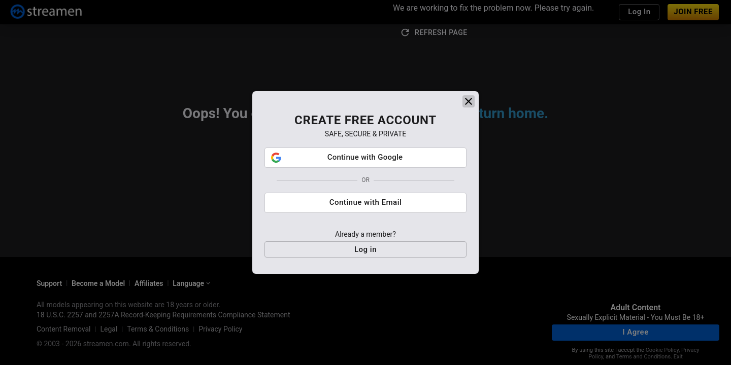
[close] (468, 105)
